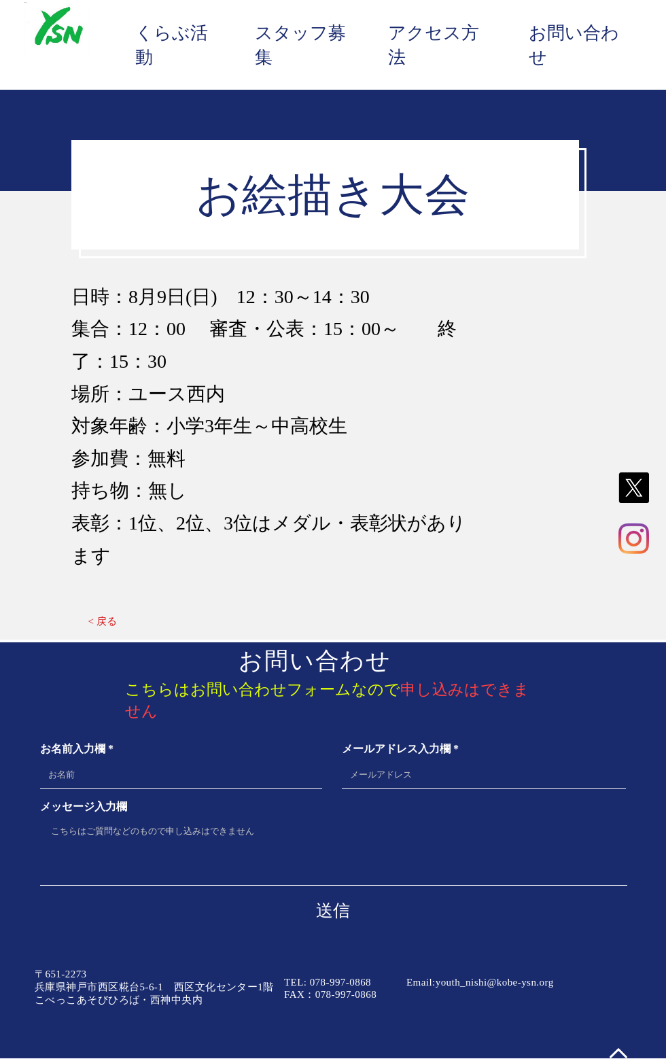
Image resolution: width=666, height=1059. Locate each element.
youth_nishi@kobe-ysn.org (495, 982)
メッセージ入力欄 (83, 806)
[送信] (333, 910)
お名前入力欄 (72, 749)
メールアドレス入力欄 (396, 749)
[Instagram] (633, 538)
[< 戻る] (102, 622)
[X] (633, 487)
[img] (57, 57)
